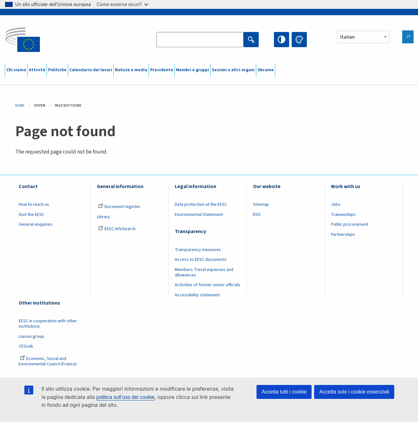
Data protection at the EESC (201, 204)
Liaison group (31, 336)
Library (103, 217)
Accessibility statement (197, 295)
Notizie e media (131, 70)
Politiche (57, 70)
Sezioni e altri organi (233, 70)
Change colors (299, 39)
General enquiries (35, 224)
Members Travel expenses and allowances (204, 272)
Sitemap (261, 204)
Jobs (335, 204)
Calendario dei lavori (90, 70)
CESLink (26, 346)
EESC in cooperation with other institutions (48, 324)
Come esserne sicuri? (122, 4)
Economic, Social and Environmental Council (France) (48, 361)
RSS (257, 214)
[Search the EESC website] (200, 39)
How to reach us (34, 204)
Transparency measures (198, 250)
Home (19, 105)
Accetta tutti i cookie (284, 391)
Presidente (161, 70)
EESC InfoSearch (117, 229)
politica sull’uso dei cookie (125, 397)
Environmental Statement (199, 214)
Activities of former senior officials (207, 285)
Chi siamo (16, 70)
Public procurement (349, 224)
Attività (37, 70)
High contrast (281, 39)
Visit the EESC (31, 214)
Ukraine (265, 70)
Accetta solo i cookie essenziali (354, 391)
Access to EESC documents (201, 259)
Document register (119, 207)
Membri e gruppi (192, 70)
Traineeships (343, 214)
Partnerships (343, 234)
